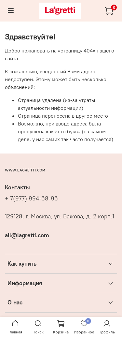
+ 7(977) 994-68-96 (31, 198)
